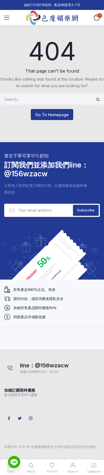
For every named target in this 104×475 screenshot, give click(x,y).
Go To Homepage (52, 114)
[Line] (14, 462)
